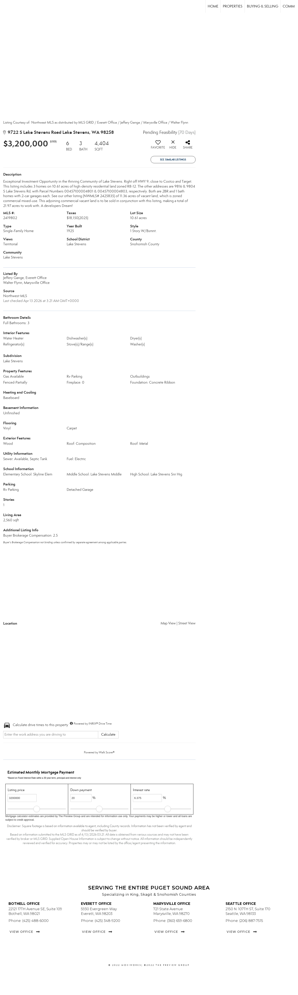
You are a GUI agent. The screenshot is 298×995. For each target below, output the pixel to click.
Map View (168, 623)
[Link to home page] (5, 6)
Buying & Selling (262, 6)
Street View (187, 623)
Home (213, 6)
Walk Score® (107, 752)
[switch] (158, 146)
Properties (232, 6)
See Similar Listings (173, 159)
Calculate (108, 734)
